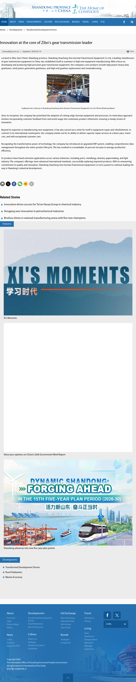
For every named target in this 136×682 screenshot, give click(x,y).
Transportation (90, 640)
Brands (64, 635)
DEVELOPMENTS (34, 22)
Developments (15, 30)
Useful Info (89, 649)
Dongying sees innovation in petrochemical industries (34, 211)
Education (88, 643)
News (10, 635)
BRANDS (76, 22)
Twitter (117, 615)
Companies (66, 643)
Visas (86, 633)
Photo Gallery (13, 624)
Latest (9, 640)
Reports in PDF (13, 646)
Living (87, 628)
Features (7, 224)
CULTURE (48, 22)
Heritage (32, 642)
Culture (32, 634)
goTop (68, 677)
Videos (10, 628)
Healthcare (89, 636)
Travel (87, 613)
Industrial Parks (67, 621)
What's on (32, 639)
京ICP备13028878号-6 (16, 669)
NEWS (21, 22)
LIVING (95, 22)
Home (2, 30)
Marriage (88, 646)
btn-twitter (132, 22)
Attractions (89, 618)
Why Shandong (68, 618)
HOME (4, 22)
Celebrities (32, 649)
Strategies (65, 640)
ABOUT (13, 22)
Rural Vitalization (13, 572)
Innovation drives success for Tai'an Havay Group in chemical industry (42, 204)
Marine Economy (13, 577)
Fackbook (107, 615)
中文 (103, 22)
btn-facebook (124, 22)
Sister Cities (66, 628)
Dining (87, 621)
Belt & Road (66, 624)
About (10, 613)
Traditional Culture (36, 645)
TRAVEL (85, 22)
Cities (9, 621)
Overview (11, 618)
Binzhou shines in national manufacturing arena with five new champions (45, 218)
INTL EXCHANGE (62, 22)
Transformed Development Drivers (41, 30)
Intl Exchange (68, 613)
